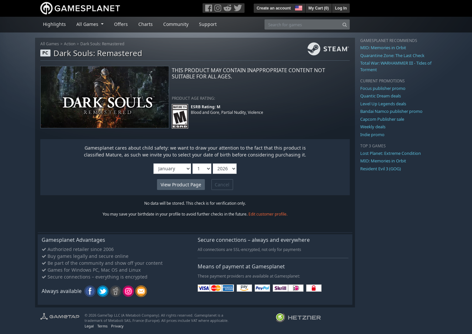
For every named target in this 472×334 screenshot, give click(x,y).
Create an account (274, 8)
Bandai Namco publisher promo (391, 111)
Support (208, 24)
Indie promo (372, 134)
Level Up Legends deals (383, 104)
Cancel (222, 184)
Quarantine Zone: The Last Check (392, 55)
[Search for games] (302, 24)
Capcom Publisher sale (382, 119)
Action (69, 43)
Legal (89, 326)
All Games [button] (88, 24)
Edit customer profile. (267, 214)
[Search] (345, 24)
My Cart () (318, 8)
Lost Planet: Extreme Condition (390, 153)
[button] (298, 7)
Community (175, 24)
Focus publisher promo (382, 88)
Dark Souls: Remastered (102, 43)
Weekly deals (372, 127)
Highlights (54, 24)
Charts (145, 24)
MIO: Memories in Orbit (383, 48)
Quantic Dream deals (380, 96)
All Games (49, 43)
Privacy (117, 326)
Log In (341, 8)
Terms (102, 326)
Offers (121, 24)
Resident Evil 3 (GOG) (380, 169)
